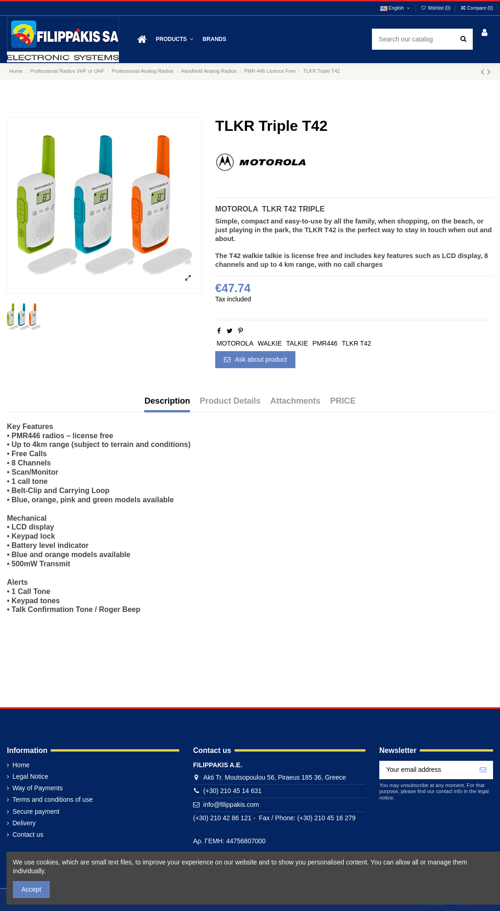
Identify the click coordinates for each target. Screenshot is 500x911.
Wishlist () (436, 8)
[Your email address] (426, 770)
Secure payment (35, 811)
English (395, 8)
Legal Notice (30, 776)
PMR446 (324, 343)
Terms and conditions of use (52, 799)
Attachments (296, 401)
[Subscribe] (483, 770)
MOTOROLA (235, 343)
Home (20, 765)
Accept (31, 889)
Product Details (230, 401)
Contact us (27, 834)
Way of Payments (37, 788)
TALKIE (297, 343)
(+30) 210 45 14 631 (232, 790)
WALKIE (270, 343)
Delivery (24, 823)
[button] (174, 39)
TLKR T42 (356, 343)
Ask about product (255, 359)
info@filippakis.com (231, 804)
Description (167, 401)
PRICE (343, 401)
